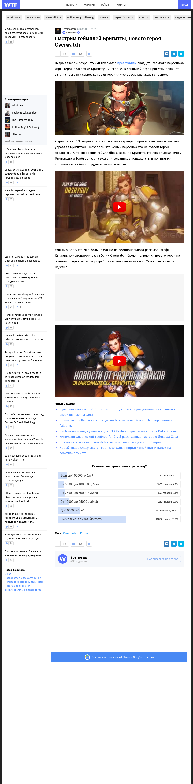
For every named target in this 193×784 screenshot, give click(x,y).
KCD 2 (144, 17)
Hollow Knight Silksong (80, 17)
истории (89, 4)
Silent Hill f (53, 17)
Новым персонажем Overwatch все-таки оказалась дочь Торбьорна (110, 442)
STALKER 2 (162, 17)
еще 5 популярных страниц (18, 141)
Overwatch (69, 29)
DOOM (104, 17)
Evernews (78, 557)
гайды (105, 4)
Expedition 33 (124, 17)
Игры (84, 533)
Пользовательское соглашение (23, 577)
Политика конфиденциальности (24, 581)
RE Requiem (33, 17)
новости (71, 4)
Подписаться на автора (162, 559)
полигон (121, 4)
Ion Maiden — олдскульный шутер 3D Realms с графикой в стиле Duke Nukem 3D (120, 431)
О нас (8, 573)
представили (127, 63)
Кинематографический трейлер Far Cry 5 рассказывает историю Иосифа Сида (118, 437)
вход (184, 4)
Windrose (14, 17)
